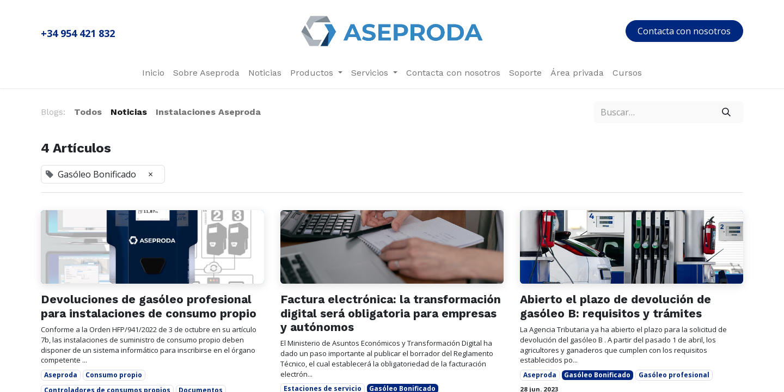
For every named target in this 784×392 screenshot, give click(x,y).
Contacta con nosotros (684, 31)
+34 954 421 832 (78, 33)
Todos (88, 112)
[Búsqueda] (726, 112)
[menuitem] (153, 73)
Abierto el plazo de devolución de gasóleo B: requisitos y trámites (615, 306)
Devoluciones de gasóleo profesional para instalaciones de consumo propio (148, 306)
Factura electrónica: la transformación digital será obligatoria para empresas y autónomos (390, 312)
